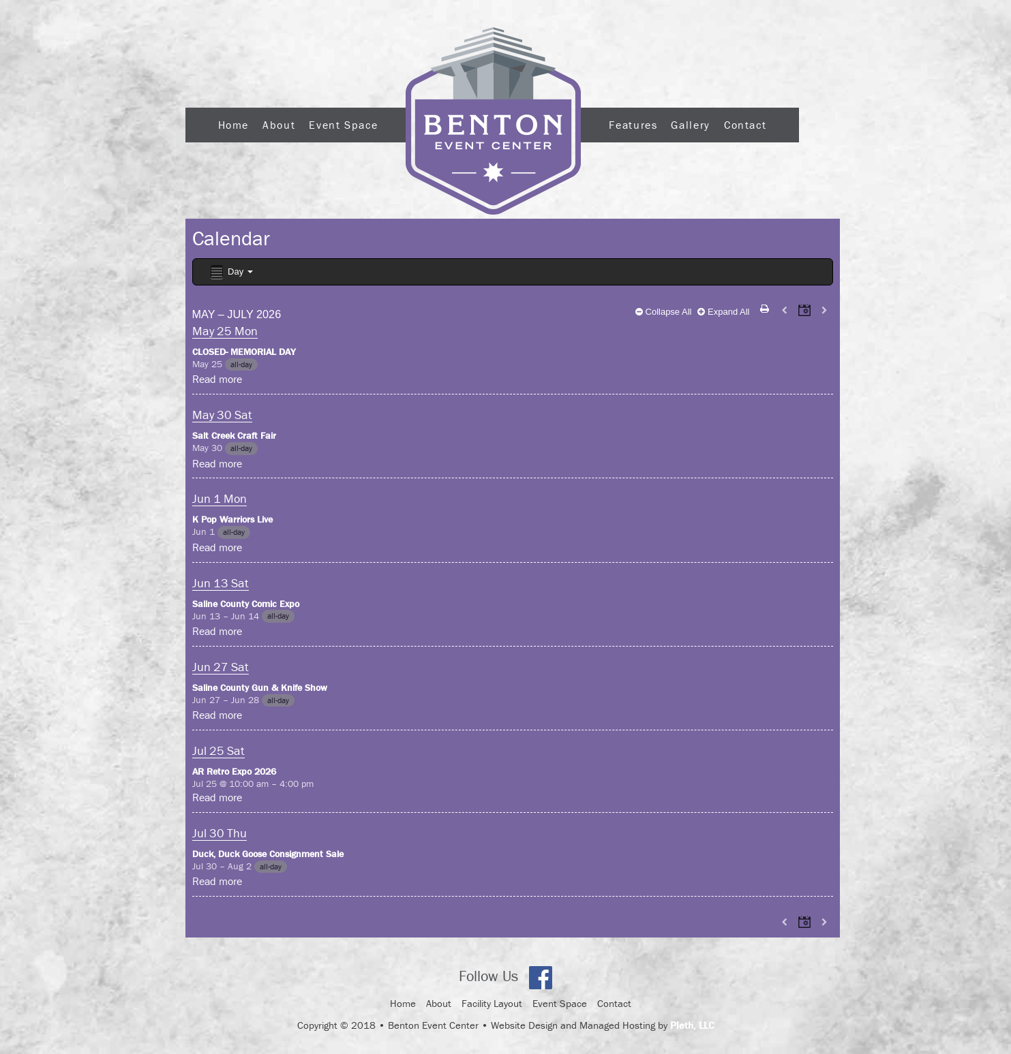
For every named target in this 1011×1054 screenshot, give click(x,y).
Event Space (343, 124)
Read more (217, 379)
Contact (745, 124)
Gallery (690, 124)
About (278, 124)
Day (231, 272)
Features (633, 124)
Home (234, 124)
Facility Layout (492, 1003)
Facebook (540, 977)
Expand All (723, 312)
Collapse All (663, 312)
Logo (493, 121)
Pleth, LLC (692, 1025)
